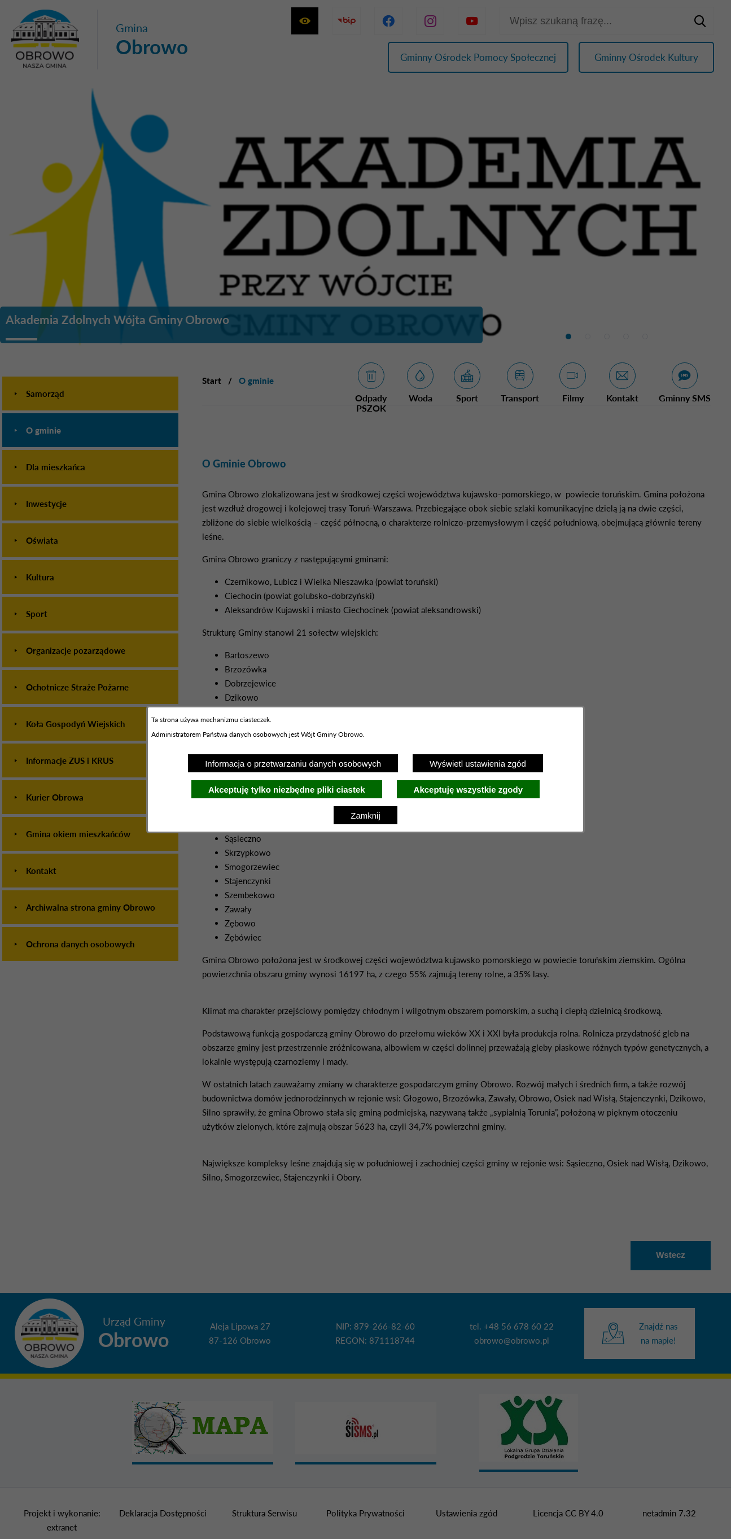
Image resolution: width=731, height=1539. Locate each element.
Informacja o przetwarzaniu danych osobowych (293, 763)
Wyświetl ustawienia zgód (478, 763)
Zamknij (365, 815)
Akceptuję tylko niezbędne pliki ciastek (286, 789)
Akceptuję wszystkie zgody (468, 789)
